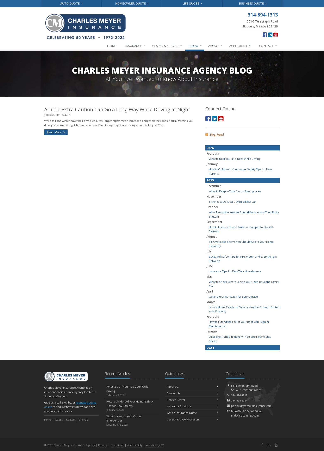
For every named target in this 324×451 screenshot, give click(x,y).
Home (112, 46)
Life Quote (192, 3)
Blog (195, 45)
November (213, 196)
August (211, 236)
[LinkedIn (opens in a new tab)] (270, 34)
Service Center (192, 400)
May (209, 276)
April (209, 291)
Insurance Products (192, 406)
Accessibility (240, 46)
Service (167, 45)
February (212, 153)
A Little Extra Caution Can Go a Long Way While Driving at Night (117, 109)
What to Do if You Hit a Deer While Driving (234, 159)
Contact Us (192, 393)
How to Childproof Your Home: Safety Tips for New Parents (131, 406)
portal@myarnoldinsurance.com (251, 406)
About (215, 45)
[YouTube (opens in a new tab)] (275, 34)
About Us (192, 386)
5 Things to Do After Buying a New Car (232, 202)
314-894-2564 (239, 400)
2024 (210, 348)
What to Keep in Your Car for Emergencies (235, 191)
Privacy (102, 445)
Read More (56, 132)
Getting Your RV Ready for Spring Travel (233, 296)
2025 (210, 180)
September (214, 222)
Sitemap (83, 419)
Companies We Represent (192, 419)
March (211, 302)
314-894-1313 (239, 395)
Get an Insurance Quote (192, 413)
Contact (268, 45)
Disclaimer (117, 445)
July (209, 251)
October (212, 207)
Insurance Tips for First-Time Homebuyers (235, 271)
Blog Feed (214, 134)
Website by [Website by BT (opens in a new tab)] (155, 445)
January (212, 164)
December (213, 186)
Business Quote (253, 3)
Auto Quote (71, 3)
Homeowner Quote (132, 3)
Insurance (135, 45)
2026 (210, 148)
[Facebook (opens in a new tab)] (265, 34)
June (209, 266)
